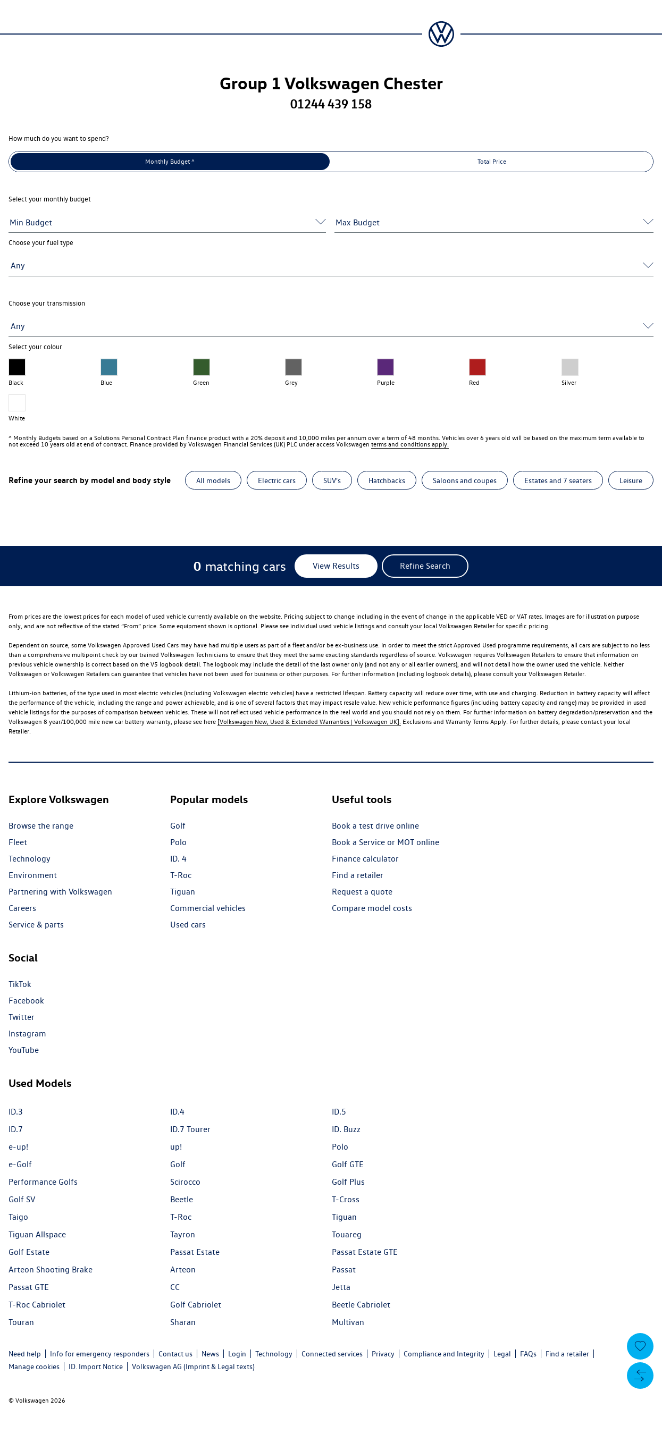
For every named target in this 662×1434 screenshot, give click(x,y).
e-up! (18, 1147)
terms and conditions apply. (410, 444)
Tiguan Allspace (37, 1234)
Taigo (18, 1217)
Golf (178, 826)
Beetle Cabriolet (361, 1305)
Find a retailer (357, 875)
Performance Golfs (43, 1182)
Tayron (182, 1234)
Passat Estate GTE (365, 1252)
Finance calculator (365, 859)
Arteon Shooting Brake (51, 1269)
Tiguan (182, 892)
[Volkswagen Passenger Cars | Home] (441, 34)
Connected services (332, 1353)
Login (237, 1353)
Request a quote (362, 892)
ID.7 (16, 1129)
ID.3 (16, 1112)
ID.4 (177, 1112)
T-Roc (180, 875)
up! (176, 1147)
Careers (22, 908)
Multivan (348, 1322)
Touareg (347, 1234)
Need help (25, 1353)
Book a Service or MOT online (385, 842)
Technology (30, 859)
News (210, 1353)
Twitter (22, 1017)
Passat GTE (29, 1287)
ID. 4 (178, 859)
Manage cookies (34, 1366)
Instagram (27, 1033)
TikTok (20, 984)
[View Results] (336, 566)
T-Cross (345, 1199)
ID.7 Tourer (190, 1129)
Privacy (383, 1353)
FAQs (528, 1353)
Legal (502, 1353)
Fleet (18, 842)
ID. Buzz (346, 1129)
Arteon (183, 1269)
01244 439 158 (331, 104)
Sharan (183, 1322)
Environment (33, 875)
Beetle (181, 1199)
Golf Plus (348, 1182)
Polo (178, 842)
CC (175, 1287)
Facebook (26, 1001)
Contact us (175, 1353)
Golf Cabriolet (195, 1305)
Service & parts (36, 925)
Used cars (188, 925)
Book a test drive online (375, 826)
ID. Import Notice (96, 1366)
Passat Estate (195, 1252)
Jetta (341, 1287)
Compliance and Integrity (444, 1353)
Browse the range (41, 826)
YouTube (24, 1050)
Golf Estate (29, 1252)
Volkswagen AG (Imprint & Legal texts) (193, 1366)
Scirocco (185, 1182)
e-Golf (20, 1164)
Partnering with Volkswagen (60, 892)
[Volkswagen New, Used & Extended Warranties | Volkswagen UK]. (309, 722)
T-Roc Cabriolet (37, 1305)
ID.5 (339, 1112)
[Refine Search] (425, 566)
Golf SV (22, 1199)
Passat (344, 1269)
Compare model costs (372, 908)
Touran (21, 1322)
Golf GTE (348, 1164)
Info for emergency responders (99, 1353)
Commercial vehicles (208, 908)
